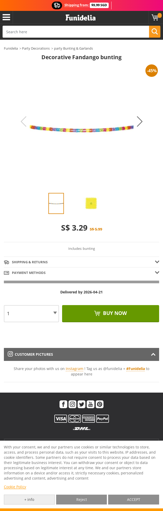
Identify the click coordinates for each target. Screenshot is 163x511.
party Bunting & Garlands (73, 48)
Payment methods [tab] (25, 273)
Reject (81, 499)
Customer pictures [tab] (30, 354)
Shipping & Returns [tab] (26, 262)
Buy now (114, 313)
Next (140, 121)
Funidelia (11, 48)
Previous (23, 121)
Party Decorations (36, 48)
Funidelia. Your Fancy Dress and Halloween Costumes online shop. (80, 18)
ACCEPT (133, 499)
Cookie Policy (15, 486)
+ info (29, 499)
